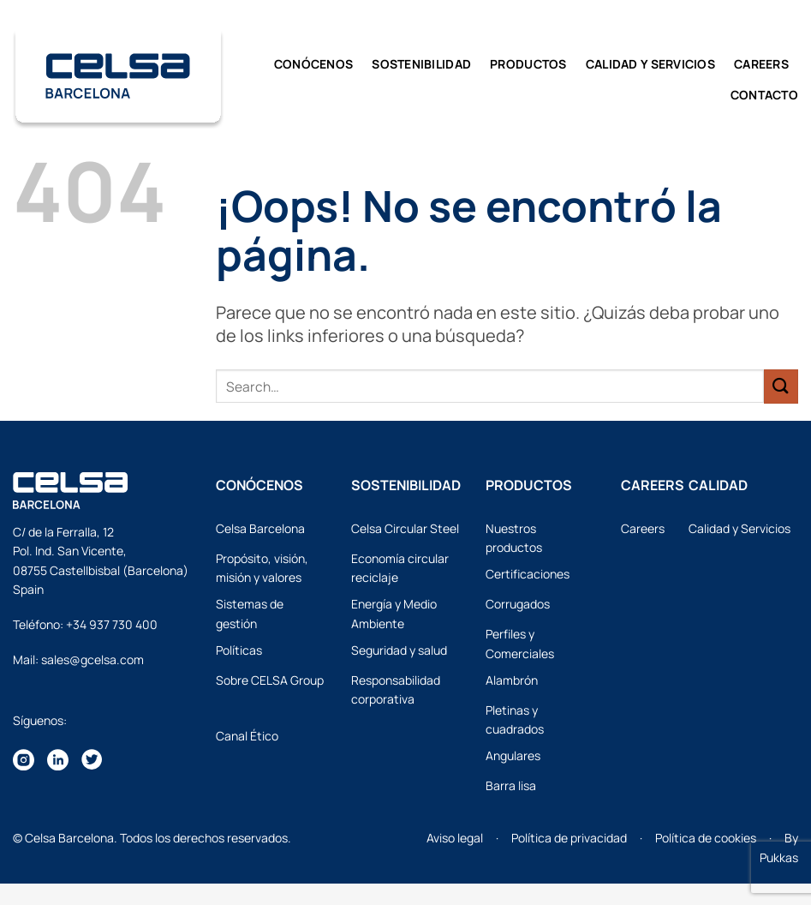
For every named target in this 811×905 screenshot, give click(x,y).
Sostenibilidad (421, 64)
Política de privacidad (569, 838)
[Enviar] (781, 386)
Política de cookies (705, 838)
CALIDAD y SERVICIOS (650, 64)
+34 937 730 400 (112, 624)
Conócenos (314, 64)
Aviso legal (454, 838)
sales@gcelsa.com (92, 659)
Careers (761, 64)
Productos (528, 64)
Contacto (764, 95)
